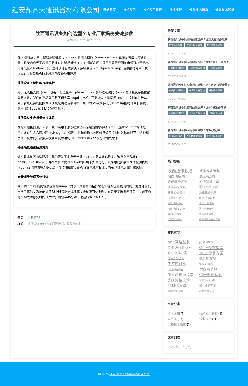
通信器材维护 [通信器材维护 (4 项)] (206, 208)
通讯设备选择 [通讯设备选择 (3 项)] (206, 214)
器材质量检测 (175, 291)
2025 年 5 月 (176, 347)
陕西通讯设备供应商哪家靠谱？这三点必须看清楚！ (199, 85)
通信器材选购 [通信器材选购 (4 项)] (206, 203)
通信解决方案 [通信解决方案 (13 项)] (177, 181)
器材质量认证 (206, 291)
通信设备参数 (37, 224)
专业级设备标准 (180, 247)
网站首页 (109, 10)
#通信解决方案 (194, 45)
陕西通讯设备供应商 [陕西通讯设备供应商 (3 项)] (209, 219)
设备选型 (34, 217)
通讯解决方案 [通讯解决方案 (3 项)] (175, 214)
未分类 (172, 319)
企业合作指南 (211, 247)
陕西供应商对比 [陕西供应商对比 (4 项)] (176, 208)
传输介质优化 (176, 258)
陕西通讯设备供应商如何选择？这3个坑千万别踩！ (198, 62)
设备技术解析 (224, 10)
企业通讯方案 (211, 253)
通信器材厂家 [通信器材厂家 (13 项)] (209, 181)
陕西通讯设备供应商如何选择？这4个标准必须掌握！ (197, 107)
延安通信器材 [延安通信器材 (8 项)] (176, 192)
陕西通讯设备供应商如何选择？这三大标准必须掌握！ (197, 39)
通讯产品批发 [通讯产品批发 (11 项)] (208, 187)
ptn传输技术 (206, 242)
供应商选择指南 (180, 274)
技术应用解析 (152, 10)
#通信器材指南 (177, 67)
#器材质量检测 (194, 135)
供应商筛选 (206, 263)
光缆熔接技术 (179, 280)
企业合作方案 (177, 253)
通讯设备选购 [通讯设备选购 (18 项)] (209, 170)
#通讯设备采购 (197, 113)
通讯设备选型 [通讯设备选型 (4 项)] (175, 203)
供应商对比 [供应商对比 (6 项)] (174, 198)
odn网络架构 (179, 242)
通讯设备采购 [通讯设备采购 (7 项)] (208, 192)
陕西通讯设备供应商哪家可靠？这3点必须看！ (195, 130)
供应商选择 (208, 269)
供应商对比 (177, 263)
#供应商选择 (175, 45)
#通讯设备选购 (197, 67)
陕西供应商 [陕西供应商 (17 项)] (176, 176)
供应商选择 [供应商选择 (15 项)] (207, 176)
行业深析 (175, 10)
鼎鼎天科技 (74, 224)
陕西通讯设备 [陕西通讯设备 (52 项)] (180, 170)
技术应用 (129, 10)
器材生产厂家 (208, 285)
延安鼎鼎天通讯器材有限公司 (129, 374)
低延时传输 (208, 258)
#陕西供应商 (216, 67)
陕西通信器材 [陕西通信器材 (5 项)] (207, 198)
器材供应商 (177, 285)
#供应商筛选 (175, 135)
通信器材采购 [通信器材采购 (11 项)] (177, 187)
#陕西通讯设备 (215, 45)
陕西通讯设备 (56, 224)
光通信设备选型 (207, 280)
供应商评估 (175, 269)
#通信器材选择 (177, 113)
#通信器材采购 (177, 90)
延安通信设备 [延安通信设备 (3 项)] (175, 219)
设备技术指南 (198, 10)
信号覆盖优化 (210, 274)
